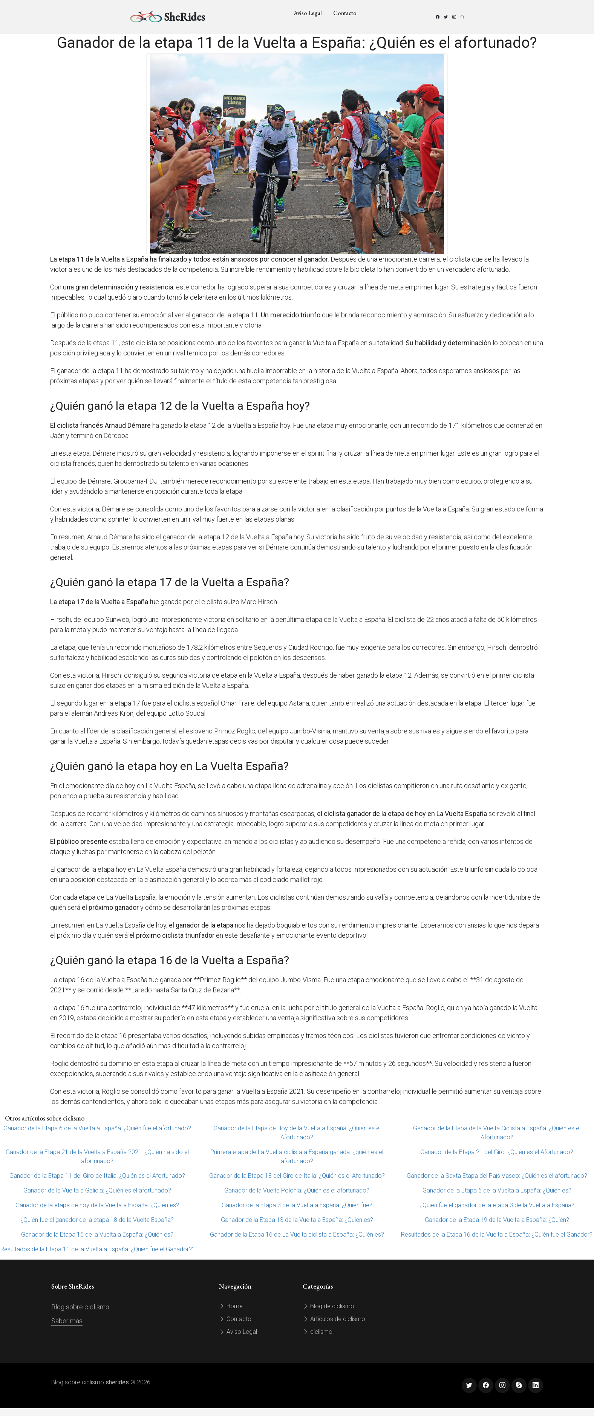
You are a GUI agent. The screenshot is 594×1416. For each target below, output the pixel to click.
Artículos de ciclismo (334, 1319)
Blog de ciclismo (328, 1306)
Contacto (345, 13)
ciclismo (317, 1331)
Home (231, 1306)
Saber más (67, 1321)
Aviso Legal (308, 13)
